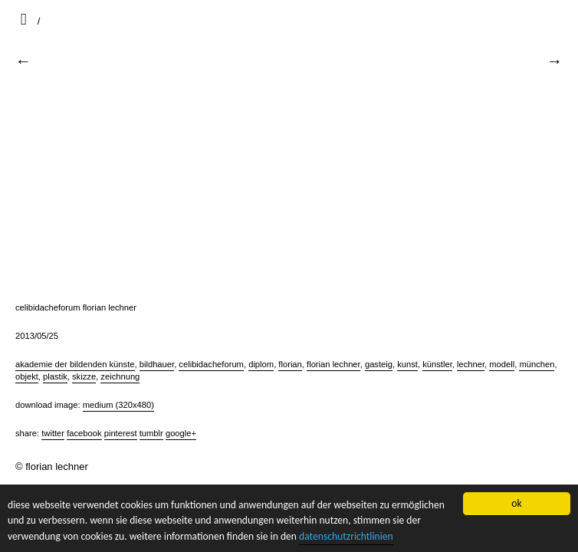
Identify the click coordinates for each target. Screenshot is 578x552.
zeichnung (120, 376)
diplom (261, 364)
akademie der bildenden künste (75, 364)
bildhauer (157, 364)
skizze (84, 376)
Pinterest (120, 433)
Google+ (181, 433)
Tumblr (151, 433)
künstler (437, 364)
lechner (470, 364)
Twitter (52, 433)
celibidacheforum (211, 364)
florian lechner (333, 364)
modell (501, 364)
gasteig (378, 364)
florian (289, 364)
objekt (26, 376)
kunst (407, 364)
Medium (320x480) (118, 404)
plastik (55, 376)
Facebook (84, 433)
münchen (536, 364)
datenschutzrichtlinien (346, 536)
